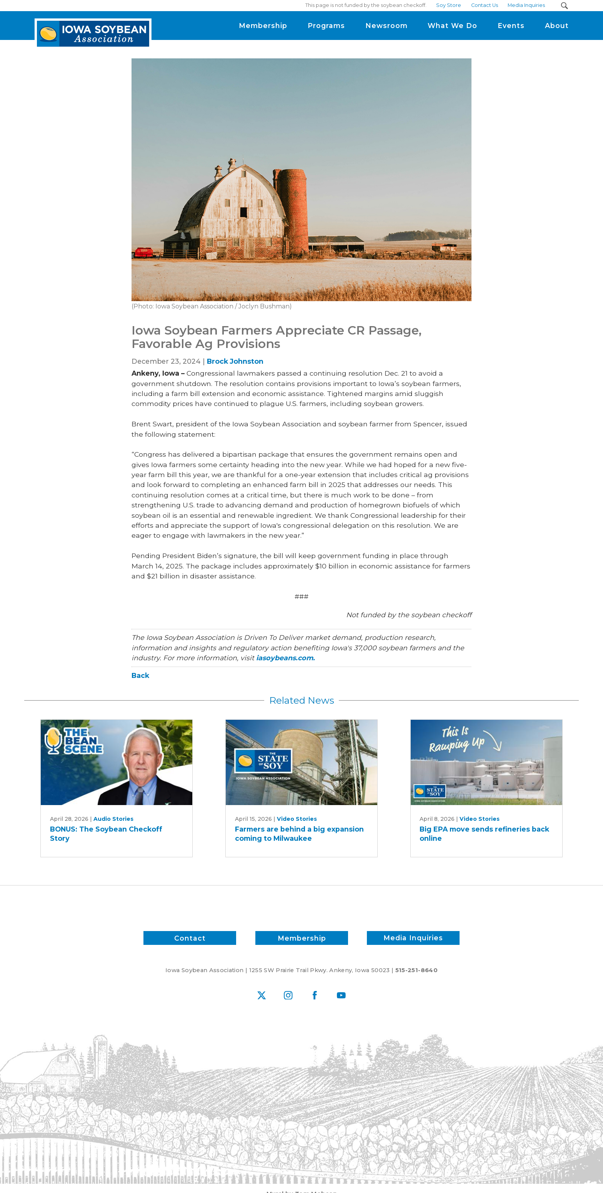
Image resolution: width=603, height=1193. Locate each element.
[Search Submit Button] (564, 5)
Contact (190, 938)
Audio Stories (113, 818)
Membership (301, 938)
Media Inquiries (413, 938)
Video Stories (297, 818)
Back (140, 675)
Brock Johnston (235, 361)
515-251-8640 (416, 970)
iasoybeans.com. (285, 658)
